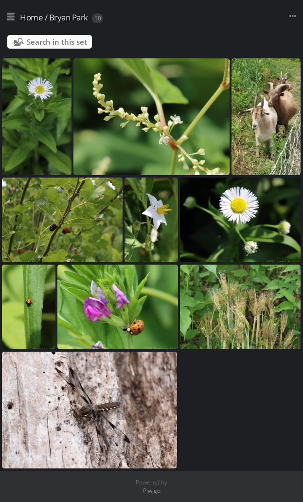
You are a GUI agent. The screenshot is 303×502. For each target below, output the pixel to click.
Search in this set (57, 42)
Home (31, 17)
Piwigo (151, 490)
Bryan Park (68, 17)
